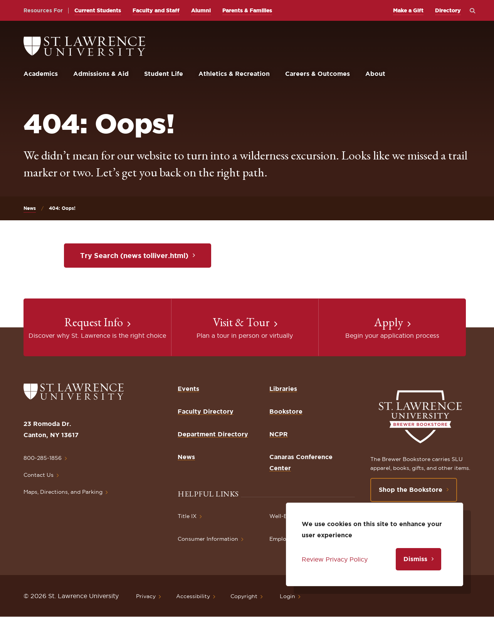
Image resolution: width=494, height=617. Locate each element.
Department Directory (213, 434)
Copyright (243, 596)
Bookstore (285, 411)
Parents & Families (247, 10)
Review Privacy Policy (335, 559)
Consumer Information (208, 539)
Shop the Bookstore (410, 489)
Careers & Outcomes (317, 73)
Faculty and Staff (156, 10)
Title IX (187, 516)
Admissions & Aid (101, 73)
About (375, 73)
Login (287, 596)
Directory (448, 10)
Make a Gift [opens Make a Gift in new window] (408, 10)
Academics (41, 73)
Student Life (163, 73)
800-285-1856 (43, 458)
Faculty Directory (206, 411)
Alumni (201, 10)
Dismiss (415, 558)
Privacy (146, 596)
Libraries (283, 388)
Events (188, 388)
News (30, 208)
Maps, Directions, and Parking (63, 492)
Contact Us (39, 475)
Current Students (97, 10)
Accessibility (193, 596)
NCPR (278, 434)
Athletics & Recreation (234, 73)
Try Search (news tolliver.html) (134, 255)
